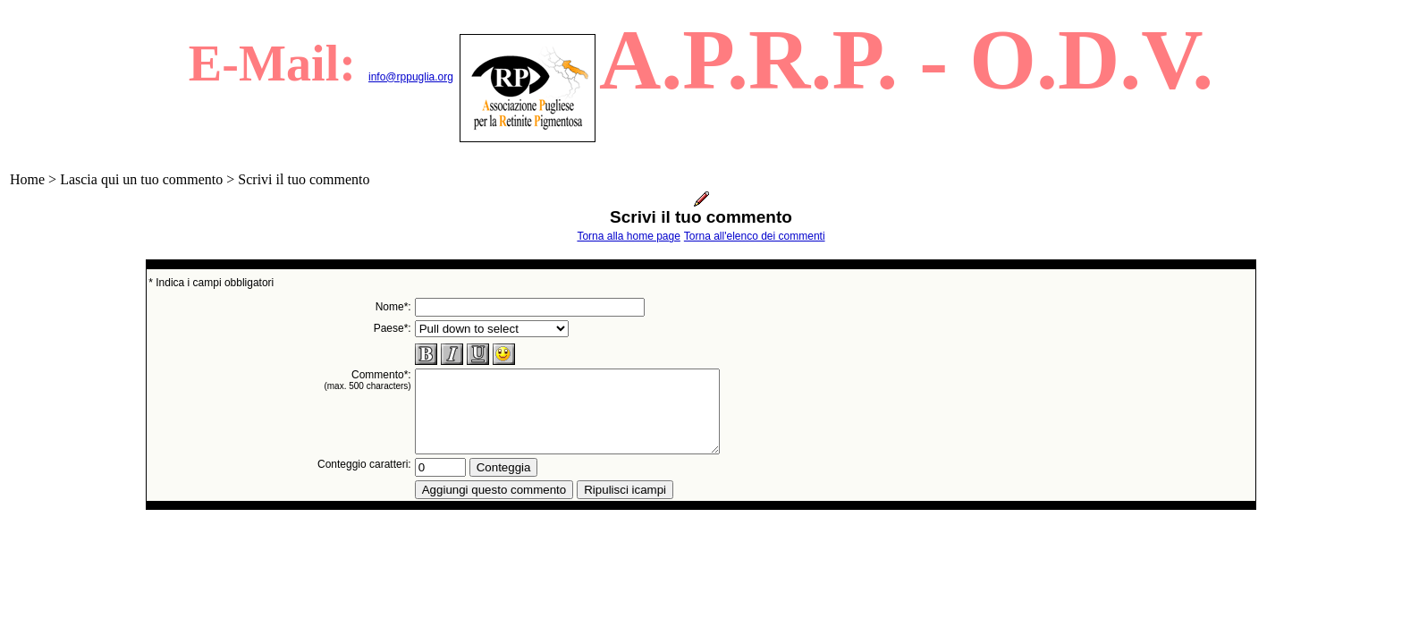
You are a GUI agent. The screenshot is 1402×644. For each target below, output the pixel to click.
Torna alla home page (628, 236)
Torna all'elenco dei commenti (754, 236)
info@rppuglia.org (410, 77)
